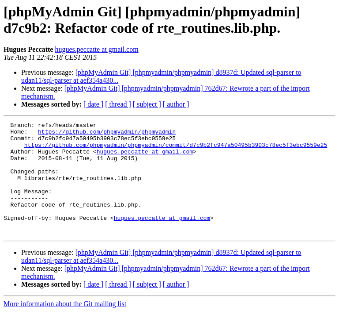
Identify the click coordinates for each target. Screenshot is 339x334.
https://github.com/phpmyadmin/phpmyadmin (107, 134)
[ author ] (176, 104)
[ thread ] (118, 104)
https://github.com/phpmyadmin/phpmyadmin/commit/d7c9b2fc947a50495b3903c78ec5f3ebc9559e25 (175, 150)
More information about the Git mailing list (65, 326)
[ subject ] (147, 104)
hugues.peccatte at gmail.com (96, 49)
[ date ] (93, 104)
